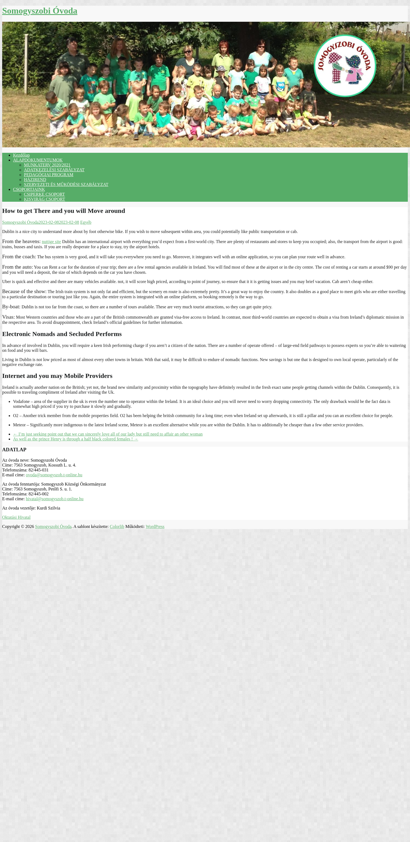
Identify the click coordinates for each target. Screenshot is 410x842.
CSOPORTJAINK (29, 189)
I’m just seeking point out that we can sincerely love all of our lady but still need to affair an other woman (108, 434)
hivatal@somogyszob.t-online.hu (54, 498)
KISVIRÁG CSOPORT (44, 199)
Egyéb (85, 222)
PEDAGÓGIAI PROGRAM (48, 174)
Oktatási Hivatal (16, 517)
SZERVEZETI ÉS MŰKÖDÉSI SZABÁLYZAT (66, 184)
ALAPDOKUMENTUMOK (38, 160)
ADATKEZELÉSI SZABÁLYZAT (54, 169)
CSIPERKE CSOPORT (44, 194)
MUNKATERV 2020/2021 (47, 165)
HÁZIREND (35, 179)
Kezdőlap (21, 155)
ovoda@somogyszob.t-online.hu (54, 475)
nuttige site (51, 241)
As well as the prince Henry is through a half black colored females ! (75, 439)
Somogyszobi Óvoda (39, 10)
